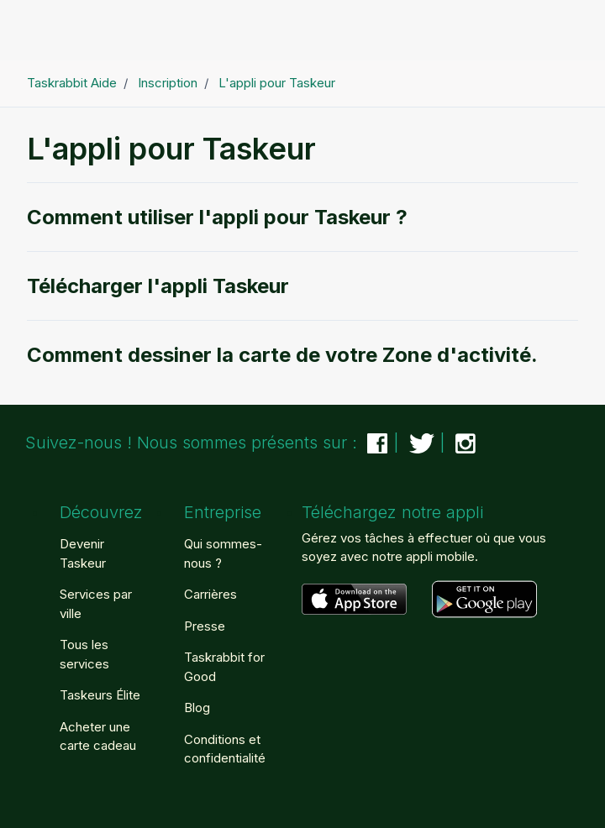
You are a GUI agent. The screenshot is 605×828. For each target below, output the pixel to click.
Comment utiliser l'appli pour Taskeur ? (217, 217)
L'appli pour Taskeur (276, 83)
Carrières (210, 594)
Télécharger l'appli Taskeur (158, 286)
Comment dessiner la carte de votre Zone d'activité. (282, 355)
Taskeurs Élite (100, 695)
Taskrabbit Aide (72, 83)
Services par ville (96, 603)
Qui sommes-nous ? (223, 553)
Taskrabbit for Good (224, 666)
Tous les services (84, 654)
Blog (197, 707)
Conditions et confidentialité (225, 749)
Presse (204, 626)
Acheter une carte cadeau (98, 736)
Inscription (167, 83)
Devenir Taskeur (83, 553)
